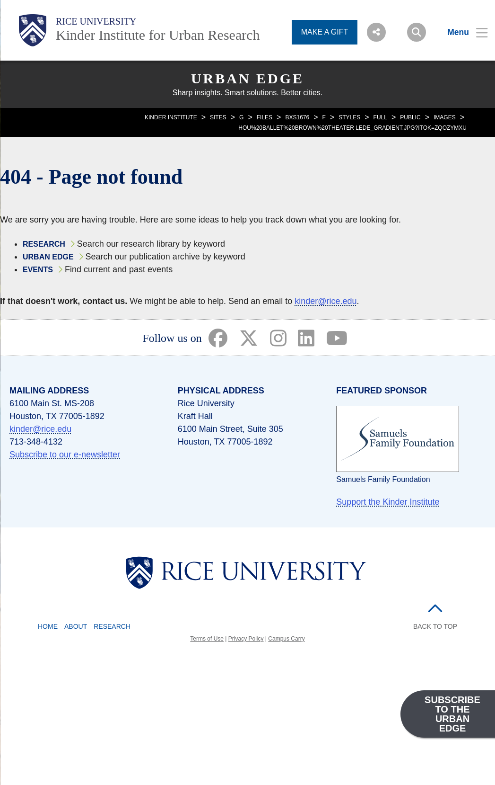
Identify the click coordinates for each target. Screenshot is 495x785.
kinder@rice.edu (325, 301)
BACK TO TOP (435, 626)
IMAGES (445, 117)
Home (48, 626)
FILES (264, 117)
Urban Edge (247, 78)
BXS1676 (297, 117)
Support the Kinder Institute (387, 502)
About (75, 626)
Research (44, 244)
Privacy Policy (246, 638)
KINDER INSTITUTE (171, 117)
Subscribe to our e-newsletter (64, 454)
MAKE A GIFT (324, 32)
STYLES (349, 117)
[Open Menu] (461, 32)
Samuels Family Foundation (383, 479)
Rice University (96, 21)
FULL (380, 117)
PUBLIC (410, 117)
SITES (218, 117)
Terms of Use (207, 638)
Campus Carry (286, 638)
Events (38, 270)
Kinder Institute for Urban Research (158, 35)
